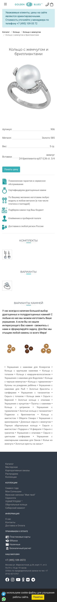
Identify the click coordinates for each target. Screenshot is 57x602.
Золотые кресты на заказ (28, 444)
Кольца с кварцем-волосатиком (33, 374)
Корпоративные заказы (17, 470)
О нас (8, 519)
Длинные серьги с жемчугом (36, 422)
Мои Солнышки (13, 491)
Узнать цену (11, 169)
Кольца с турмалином (39, 381)
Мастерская (11, 467)
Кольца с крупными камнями (21, 371)
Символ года (12, 488)
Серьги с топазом (14, 396)
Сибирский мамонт (15, 508)
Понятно (38, 597)
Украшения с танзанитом (35, 392)
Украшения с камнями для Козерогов (28, 367)
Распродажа (11, 474)
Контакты (10, 522)
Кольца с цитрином (17, 407)
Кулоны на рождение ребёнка (20, 385)
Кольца (16, 32)
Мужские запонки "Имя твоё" (20, 495)
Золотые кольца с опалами (34, 400)
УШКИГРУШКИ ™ (14, 501)
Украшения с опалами (29, 433)
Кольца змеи (33, 396)
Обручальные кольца (16, 504)
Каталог (6, 32)
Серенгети (10, 498)
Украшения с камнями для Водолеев (24, 378)
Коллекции (11, 477)
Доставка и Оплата (15, 525)
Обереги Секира (27, 418)
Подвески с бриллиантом (20, 414)
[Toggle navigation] (5, 4)
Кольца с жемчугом (32, 32)
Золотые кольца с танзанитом (35, 411)
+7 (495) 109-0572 (15, 560)
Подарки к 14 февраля (29, 429)
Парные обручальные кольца (21, 425)
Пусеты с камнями (41, 403)
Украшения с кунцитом (17, 403)
